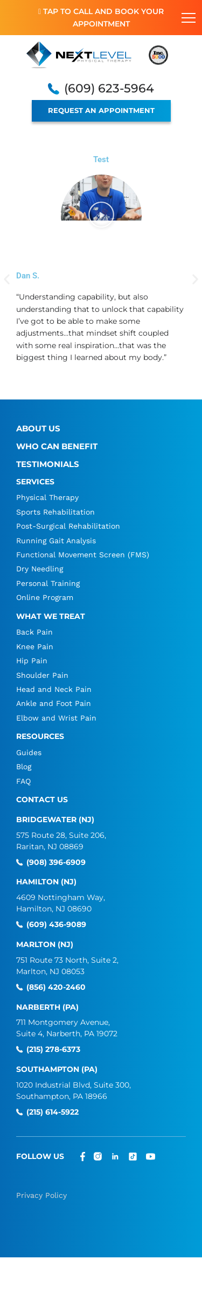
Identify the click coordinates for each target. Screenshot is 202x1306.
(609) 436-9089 (56, 924)
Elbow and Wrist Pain (56, 718)
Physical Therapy (47, 497)
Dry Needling (39, 568)
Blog (23, 766)
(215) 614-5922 (52, 1112)
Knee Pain (34, 646)
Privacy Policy (41, 1195)
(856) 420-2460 (56, 987)
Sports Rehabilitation (55, 512)
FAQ (23, 781)
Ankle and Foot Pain (53, 703)
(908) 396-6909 (56, 862)
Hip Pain (31, 660)
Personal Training (48, 583)
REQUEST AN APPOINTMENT (101, 110)
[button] (101, 215)
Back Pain (34, 632)
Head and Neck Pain (54, 689)
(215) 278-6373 (53, 1049)
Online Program (44, 597)
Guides (28, 752)
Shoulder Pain (42, 675)
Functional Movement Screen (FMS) (82, 554)
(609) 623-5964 (109, 89)
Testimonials (47, 464)
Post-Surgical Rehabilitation (68, 526)
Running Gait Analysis (56, 540)
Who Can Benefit (56, 446)
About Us (38, 428)
